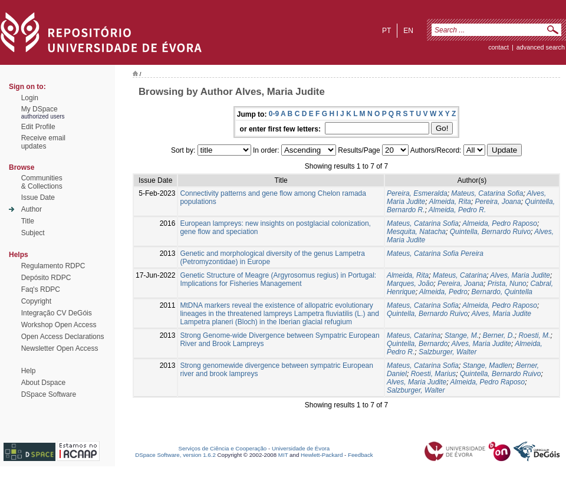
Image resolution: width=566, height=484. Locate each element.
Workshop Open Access (59, 325)
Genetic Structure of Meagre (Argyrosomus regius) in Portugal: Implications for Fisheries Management (278, 279)
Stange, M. (462, 335)
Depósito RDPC (46, 278)
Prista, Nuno (507, 283)
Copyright (36, 301)
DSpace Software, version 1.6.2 (175, 455)
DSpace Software (48, 394)
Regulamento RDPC (53, 266)
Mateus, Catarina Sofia (487, 193)
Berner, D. (499, 335)
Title (27, 221)
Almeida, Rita (450, 201)
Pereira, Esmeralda (417, 193)
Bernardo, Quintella (502, 292)
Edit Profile (38, 127)
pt (386, 31)
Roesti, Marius (433, 374)
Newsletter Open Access (59, 348)
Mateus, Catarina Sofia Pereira (435, 253)
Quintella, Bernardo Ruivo (490, 232)
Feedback (360, 455)
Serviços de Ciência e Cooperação (223, 448)
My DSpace (39, 109)
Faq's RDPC (40, 289)
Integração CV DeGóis (56, 313)
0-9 (274, 114)
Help (28, 371)
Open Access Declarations (62, 336)
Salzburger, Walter (448, 352)
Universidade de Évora (301, 448)
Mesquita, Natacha (416, 232)
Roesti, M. (534, 335)
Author (31, 209)
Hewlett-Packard (322, 455)
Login (29, 98)
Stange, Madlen (487, 365)
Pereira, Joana (498, 201)
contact (498, 47)
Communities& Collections (41, 182)
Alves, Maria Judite (520, 275)
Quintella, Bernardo (417, 344)
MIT (283, 455)
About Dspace (43, 382)
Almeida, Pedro (443, 292)
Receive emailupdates (43, 142)
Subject (33, 233)
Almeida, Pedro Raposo (499, 223)
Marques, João (410, 283)
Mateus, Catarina (459, 275)
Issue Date (38, 197)
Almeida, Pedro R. (457, 210)
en (408, 31)
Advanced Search (540, 47)
